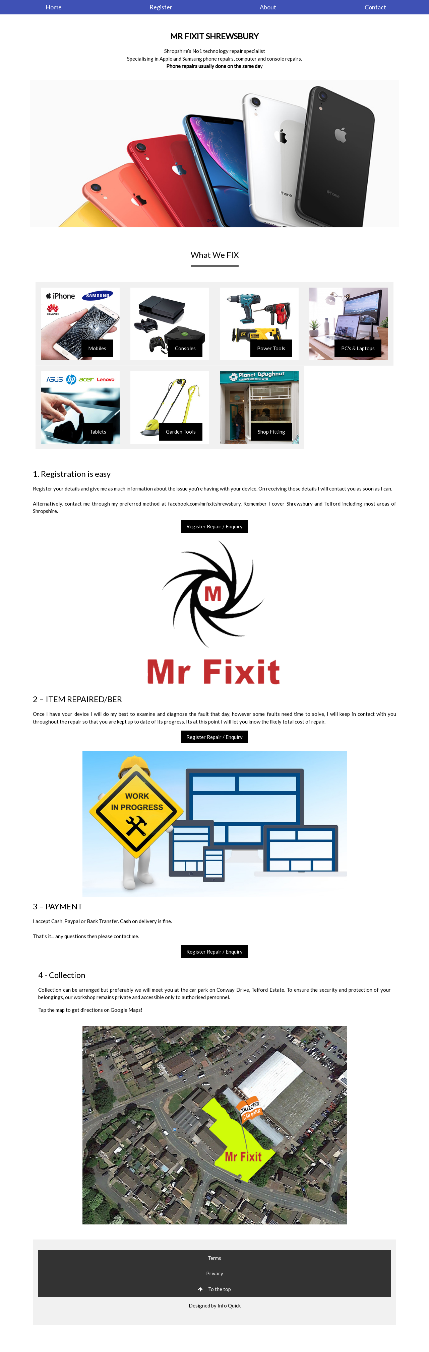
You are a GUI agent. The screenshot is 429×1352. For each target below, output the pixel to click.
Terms (214, 1258)
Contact (375, 7)
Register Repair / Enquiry (214, 526)
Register (160, 7)
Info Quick (229, 1305)
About (268, 7)
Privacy (214, 1273)
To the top (214, 1289)
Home (54, 7)
